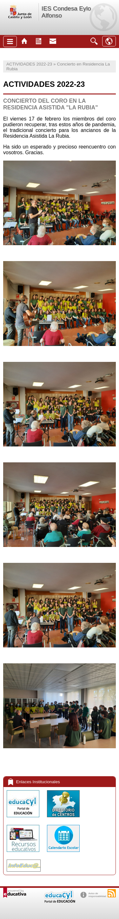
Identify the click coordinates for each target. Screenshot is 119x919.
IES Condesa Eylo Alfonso (66, 12)
